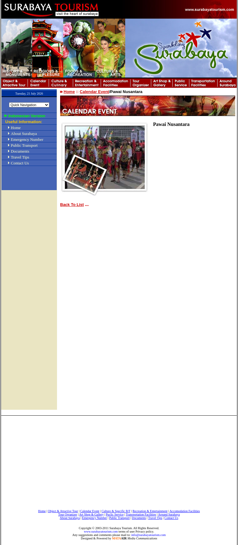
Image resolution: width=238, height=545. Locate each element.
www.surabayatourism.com (101, 531)
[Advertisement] (29, 294)
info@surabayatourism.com (148, 535)
